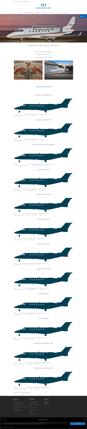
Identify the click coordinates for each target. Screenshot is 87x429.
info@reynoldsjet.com (26, 1)
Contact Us (82, 16)
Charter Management (33, 409)
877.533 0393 (16, 401)
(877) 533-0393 (17, 1)
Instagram (46, 404)
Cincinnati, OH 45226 (17, 410)
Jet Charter (31, 411)
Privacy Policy (11, 426)
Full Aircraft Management (33, 402)
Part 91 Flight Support (33, 407)
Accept (77, 423)
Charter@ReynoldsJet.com (18, 402)
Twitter (46, 402)
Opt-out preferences (5, 426)
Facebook (46, 401)
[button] (84, 419)
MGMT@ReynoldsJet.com (18, 404)
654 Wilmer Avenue (17, 409)
